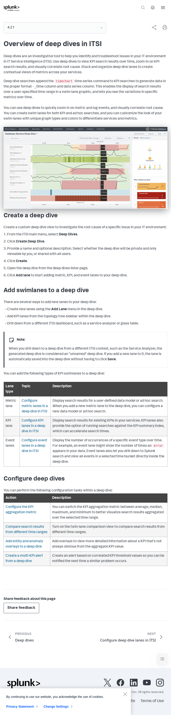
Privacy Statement (20, 709)
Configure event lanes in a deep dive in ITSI (34, 446)
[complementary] (152, 27)
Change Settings (56, 709)
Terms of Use (152, 701)
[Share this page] (154, 27)
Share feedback (21, 608)
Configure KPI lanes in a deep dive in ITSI (33, 426)
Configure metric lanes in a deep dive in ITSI (35, 406)
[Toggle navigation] (162, 659)
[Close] (125, 697)
